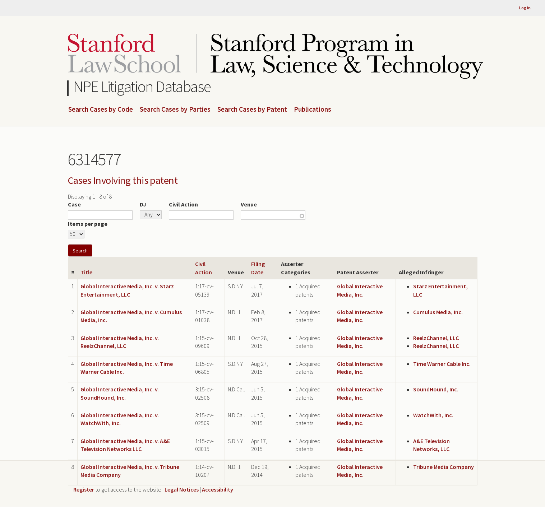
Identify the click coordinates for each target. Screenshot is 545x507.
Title (86, 272)
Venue (249, 204)
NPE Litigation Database (142, 86)
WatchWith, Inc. (433, 415)
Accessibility (217, 489)
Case (74, 204)
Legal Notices (182, 489)
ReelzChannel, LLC (436, 337)
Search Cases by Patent (252, 109)
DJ (143, 204)
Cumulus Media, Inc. (438, 312)
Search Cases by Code (100, 109)
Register (83, 489)
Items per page (87, 223)
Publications (312, 109)
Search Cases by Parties (175, 109)
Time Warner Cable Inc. (442, 363)
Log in (525, 7)
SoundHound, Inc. (435, 389)
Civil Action (183, 204)
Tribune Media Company (443, 466)
